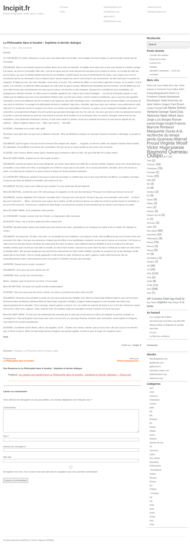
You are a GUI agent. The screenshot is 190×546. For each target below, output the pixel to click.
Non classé (152, 231)
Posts (62, 12)
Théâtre (150, 262)
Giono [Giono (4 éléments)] (172, 93)
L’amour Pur (155, 63)
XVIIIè (150, 285)
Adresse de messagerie (14, 451)
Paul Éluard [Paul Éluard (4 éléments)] (177, 104)
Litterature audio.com (159, 370)
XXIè (149, 293)
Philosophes (152, 238)
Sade (55, 351)
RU (148, 254)
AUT (166, 157)
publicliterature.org (112, 21)
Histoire (150, 211)
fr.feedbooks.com (112, 12)
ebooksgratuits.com (113, 7)
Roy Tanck (152, 302)
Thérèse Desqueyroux (128, 361)
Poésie (150, 242)
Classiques (152, 168)
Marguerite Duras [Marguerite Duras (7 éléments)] (161, 131)
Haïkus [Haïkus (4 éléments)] (157, 104)
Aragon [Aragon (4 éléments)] (166, 104)
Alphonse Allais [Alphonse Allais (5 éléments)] (157, 115)
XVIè (149, 277)
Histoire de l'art (154, 215)
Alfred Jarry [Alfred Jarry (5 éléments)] (176, 115)
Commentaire (9, 407)
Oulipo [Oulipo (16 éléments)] (155, 155)
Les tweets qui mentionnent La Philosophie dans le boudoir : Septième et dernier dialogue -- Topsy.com (75, 374)
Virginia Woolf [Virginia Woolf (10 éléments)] (173, 143)
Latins (149, 227)
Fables (150, 203)
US (148, 269)
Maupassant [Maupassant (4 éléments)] (161, 93)
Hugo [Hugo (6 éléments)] (160, 123)
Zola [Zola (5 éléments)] (180, 111)
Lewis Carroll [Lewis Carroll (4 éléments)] (154, 108)
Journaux (151, 223)
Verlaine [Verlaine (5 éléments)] (152, 111)
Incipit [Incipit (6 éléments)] (169, 123)
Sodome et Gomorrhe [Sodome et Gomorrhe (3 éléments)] (156, 89)
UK (148, 266)
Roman (150, 250)
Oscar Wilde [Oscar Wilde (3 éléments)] (162, 85)
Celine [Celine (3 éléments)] (181, 85)
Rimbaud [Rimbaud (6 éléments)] (167, 127)
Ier (148, 219)
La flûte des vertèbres (160, 336)
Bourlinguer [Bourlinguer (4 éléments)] (153, 100)
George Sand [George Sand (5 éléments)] (168, 111)
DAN (149, 180)
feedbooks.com (157, 363)
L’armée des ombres (159, 55)
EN (148, 188)
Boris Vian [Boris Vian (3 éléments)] (173, 85)
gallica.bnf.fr (109, 16)
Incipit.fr (16, 8)
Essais (150, 199)
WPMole (50, 540)
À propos (64, 7)
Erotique (151, 192)
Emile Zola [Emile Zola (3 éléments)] (151, 85)
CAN (149, 161)
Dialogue (18, 351)
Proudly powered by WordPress (16, 540)
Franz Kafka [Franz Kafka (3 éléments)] (172, 89)
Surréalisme (152, 258)
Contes (150, 176)
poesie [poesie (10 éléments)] (177, 147)
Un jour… (154, 332)
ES (148, 195)
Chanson (151, 164)
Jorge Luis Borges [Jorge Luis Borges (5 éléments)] (159, 119)
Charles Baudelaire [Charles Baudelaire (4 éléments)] (169, 96)
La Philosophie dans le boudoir (38, 351)
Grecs (149, 207)
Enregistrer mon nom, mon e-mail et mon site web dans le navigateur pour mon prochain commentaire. (50, 476)
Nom (6, 440)
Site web (7, 461)
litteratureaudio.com (157, 12)
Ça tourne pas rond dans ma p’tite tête (167, 321)
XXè (149, 289)
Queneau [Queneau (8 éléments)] (165, 139)
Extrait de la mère (158, 59)
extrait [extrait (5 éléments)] (151, 123)
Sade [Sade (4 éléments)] (164, 100)
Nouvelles (151, 234)
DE (148, 184)
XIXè (149, 273)
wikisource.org (154, 7)
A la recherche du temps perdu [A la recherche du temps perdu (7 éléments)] (164, 135)
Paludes (153, 67)
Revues (150, 246)
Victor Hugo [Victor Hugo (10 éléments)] (158, 147)
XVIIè (149, 281)
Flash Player (173, 302)
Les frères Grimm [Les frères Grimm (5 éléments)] (174, 107)
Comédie (151, 172)
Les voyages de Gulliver (161, 317)
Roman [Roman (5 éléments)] (177, 119)
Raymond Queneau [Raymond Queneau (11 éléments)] (167, 151)
